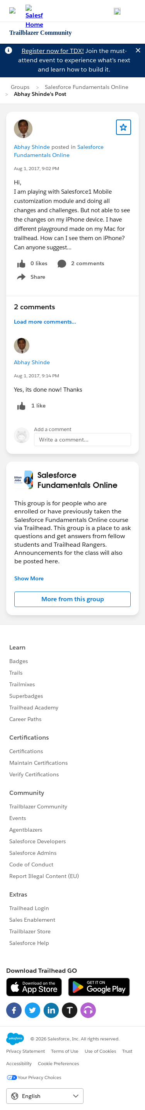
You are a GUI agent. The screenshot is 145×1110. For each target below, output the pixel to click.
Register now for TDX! (53, 51)
